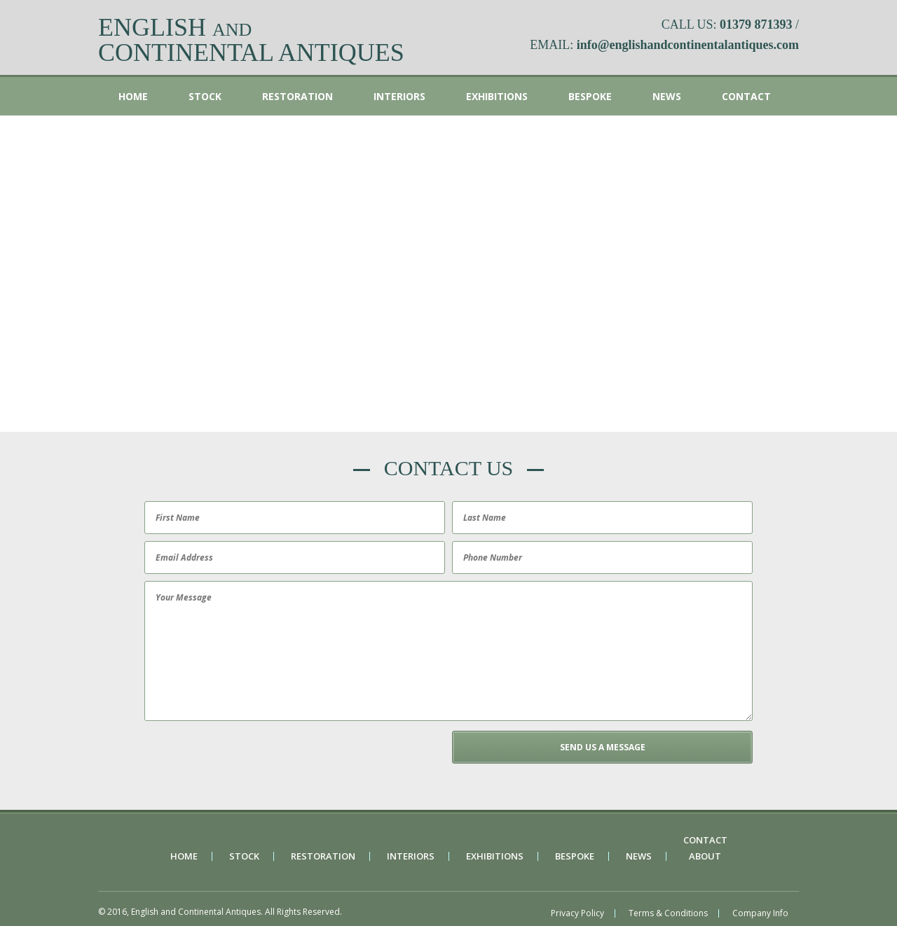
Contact (746, 96)
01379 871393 (756, 24)
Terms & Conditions (668, 913)
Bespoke (590, 96)
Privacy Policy (577, 913)
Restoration (297, 96)
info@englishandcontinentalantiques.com (688, 45)
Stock (205, 96)
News (666, 96)
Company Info (760, 913)
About (705, 856)
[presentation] (247, 758)
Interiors (399, 96)
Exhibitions (497, 96)
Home (133, 96)
